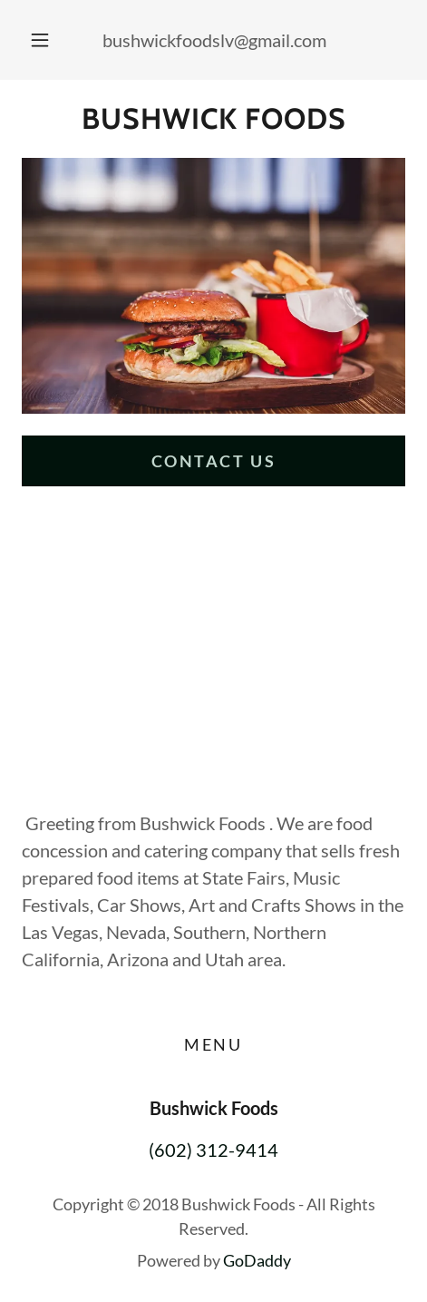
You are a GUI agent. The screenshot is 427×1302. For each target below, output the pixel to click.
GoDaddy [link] (257, 1260)
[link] (213, 119)
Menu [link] (213, 1044)
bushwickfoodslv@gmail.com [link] (214, 40)
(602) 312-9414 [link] (213, 1149)
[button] (40, 40)
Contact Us (214, 461)
